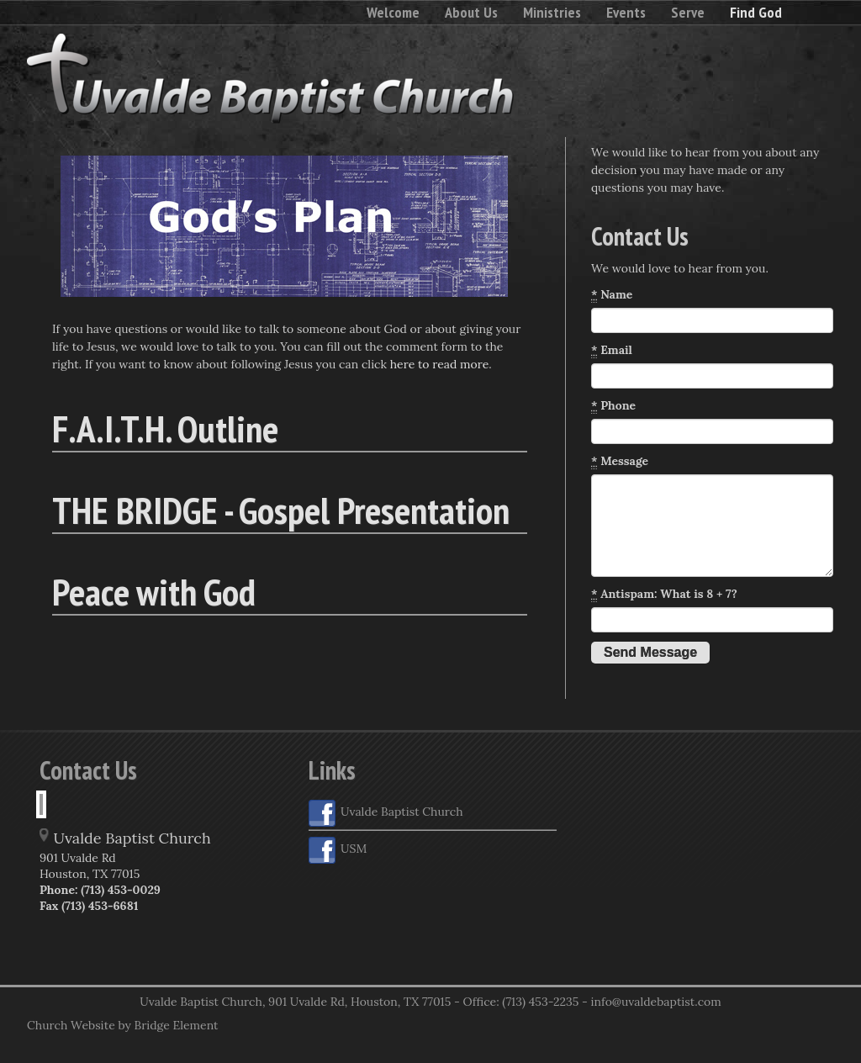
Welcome (393, 12)
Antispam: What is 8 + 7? (664, 594)
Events (626, 12)
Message (619, 461)
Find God (756, 12)
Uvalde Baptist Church (386, 813)
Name (611, 295)
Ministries (552, 12)
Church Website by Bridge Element (122, 1025)
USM (338, 850)
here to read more (439, 364)
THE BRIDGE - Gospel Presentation (281, 509)
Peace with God (154, 591)
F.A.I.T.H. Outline (165, 428)
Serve (688, 12)
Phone (613, 406)
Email (611, 350)
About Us (471, 12)
